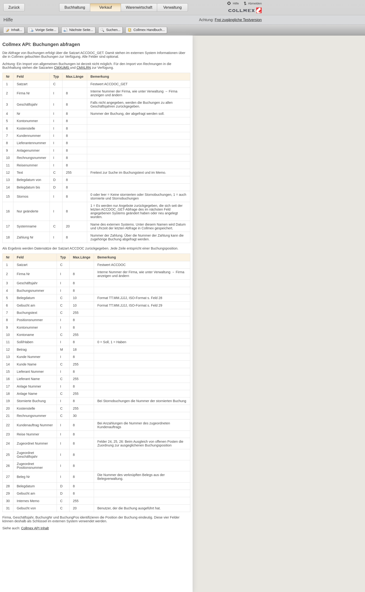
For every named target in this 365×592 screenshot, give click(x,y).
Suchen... (113, 30)
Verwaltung (172, 7)
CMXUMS (62, 67)
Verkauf (105, 7)
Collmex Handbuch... (149, 30)
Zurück (13, 7)
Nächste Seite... (81, 30)
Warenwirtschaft (139, 7)
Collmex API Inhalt (35, 528)
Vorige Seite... (45, 30)
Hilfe (236, 3)
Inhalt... (16, 30)
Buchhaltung (74, 7)
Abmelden (255, 3)
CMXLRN (84, 67)
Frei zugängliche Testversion (238, 20)
